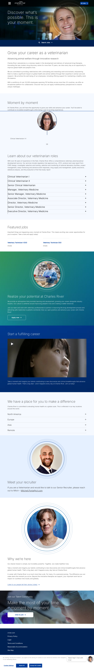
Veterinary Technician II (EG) (17, 243)
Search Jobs (45, 42)
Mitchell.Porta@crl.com (32, 490)
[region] (47, 662)
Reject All (21, 665)
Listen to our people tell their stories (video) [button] (22, 584)
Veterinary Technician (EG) (52, 243)
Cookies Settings (9, 665)
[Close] (91, 662)
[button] (47, 177)
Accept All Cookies (35, 665)
